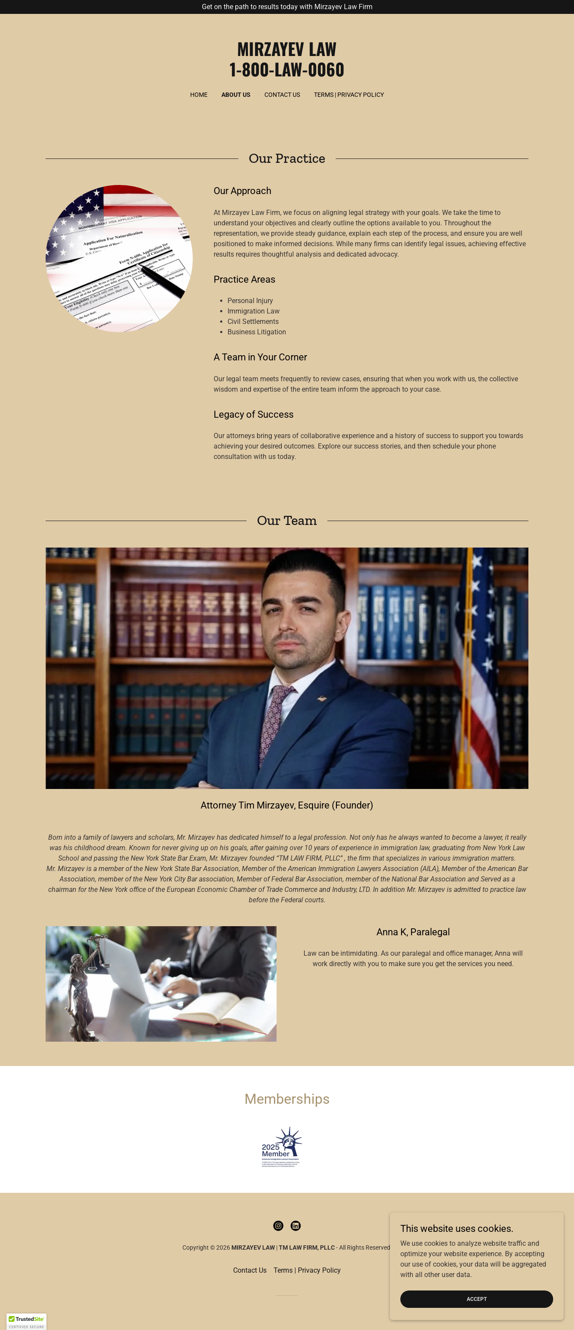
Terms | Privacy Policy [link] (349, 94)
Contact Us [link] (282, 94)
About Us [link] (236, 94)
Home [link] (199, 94)
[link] (287, 74)
